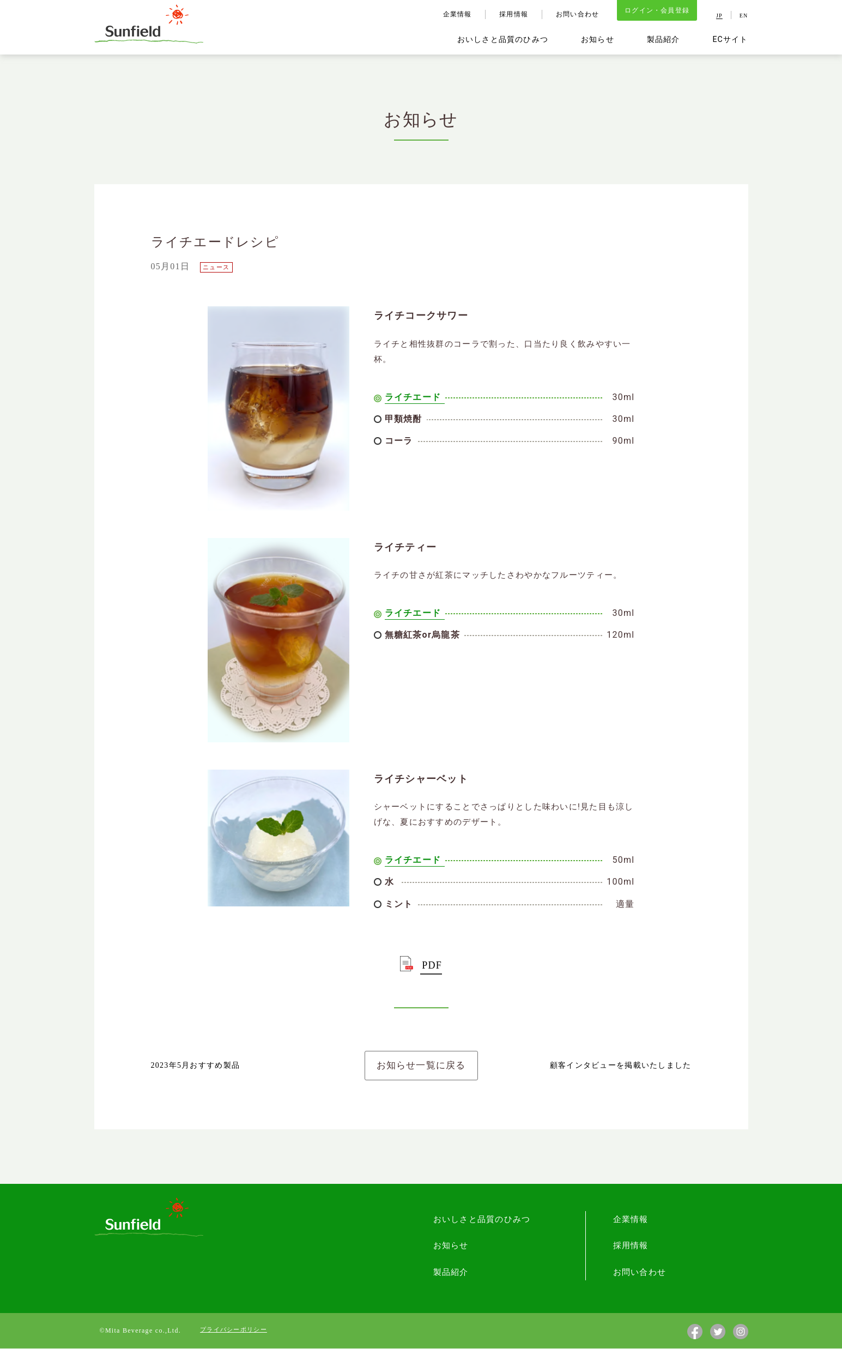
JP (719, 16)
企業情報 (455, 15)
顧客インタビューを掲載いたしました (621, 1065)
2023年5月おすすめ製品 (195, 1065)
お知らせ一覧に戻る (421, 1065)
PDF (432, 965)
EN (744, 16)
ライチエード (413, 397)
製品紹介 (663, 39)
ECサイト (730, 39)
